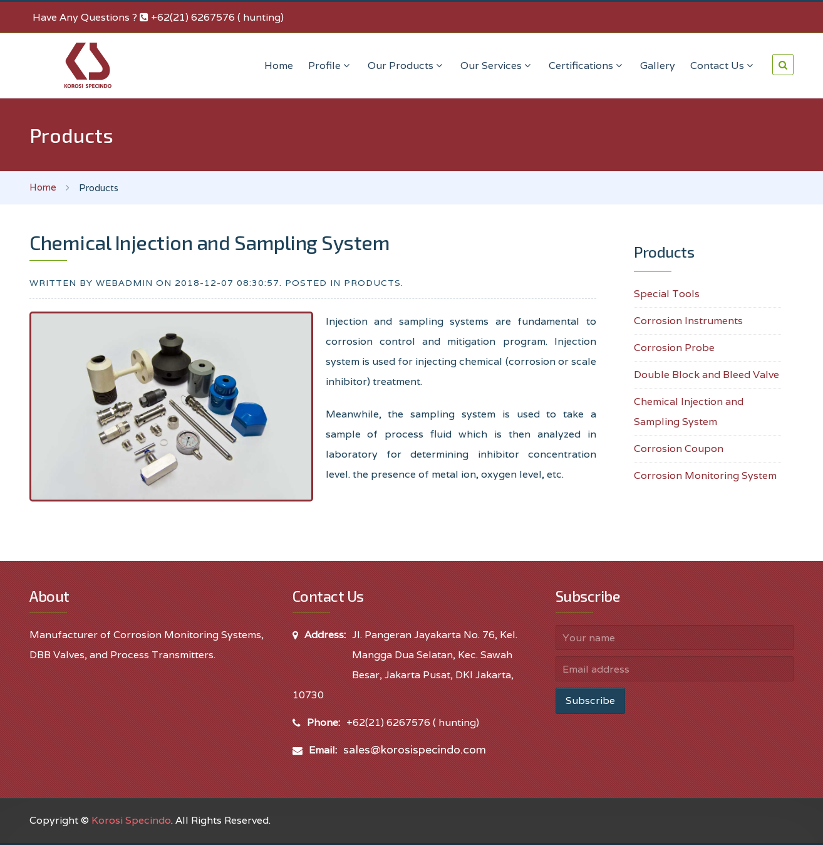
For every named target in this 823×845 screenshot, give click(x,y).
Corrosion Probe (674, 347)
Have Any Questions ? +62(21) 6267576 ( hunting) (158, 17)
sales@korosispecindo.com (414, 749)
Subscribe (590, 700)
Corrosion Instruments (688, 320)
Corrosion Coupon (678, 448)
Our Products (406, 65)
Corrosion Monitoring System (705, 475)
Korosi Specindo (131, 820)
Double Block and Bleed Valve (706, 374)
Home (278, 65)
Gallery (657, 65)
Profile (330, 65)
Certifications (587, 65)
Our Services (497, 65)
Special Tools (667, 293)
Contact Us (723, 65)
